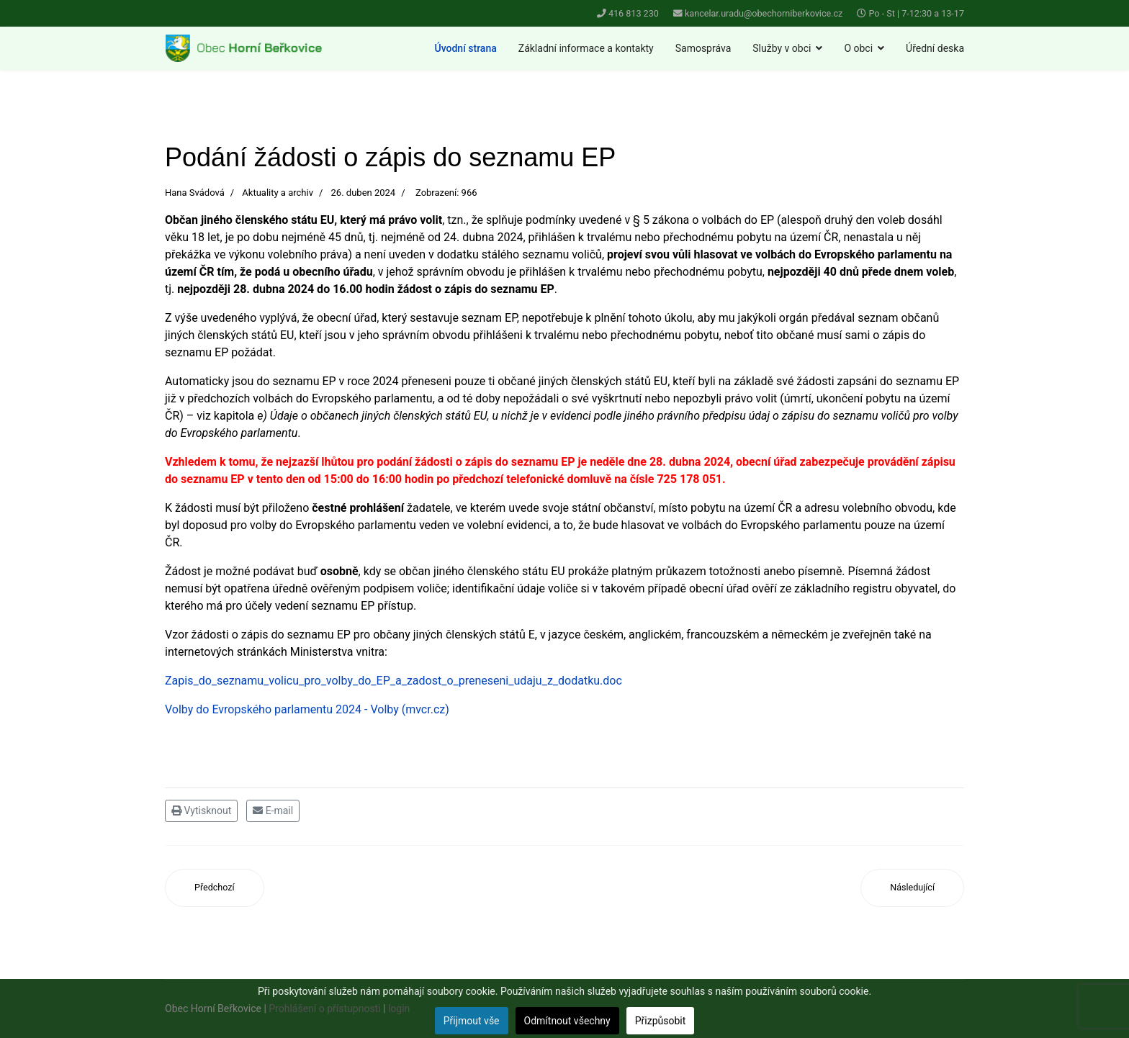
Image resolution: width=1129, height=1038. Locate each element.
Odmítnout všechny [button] (567, 1020)
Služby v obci (781, 48)
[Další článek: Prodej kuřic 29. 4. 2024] (912, 888)
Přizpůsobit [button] (660, 1020)
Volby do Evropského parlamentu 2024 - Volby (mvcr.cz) (307, 709)
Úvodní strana (466, 48)
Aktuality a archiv (277, 192)
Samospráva (703, 48)
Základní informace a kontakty (586, 48)
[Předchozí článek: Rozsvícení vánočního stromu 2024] (214, 888)
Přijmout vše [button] (472, 1020)
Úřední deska (935, 48)
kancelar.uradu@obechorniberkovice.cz (763, 13)
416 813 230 (633, 13)
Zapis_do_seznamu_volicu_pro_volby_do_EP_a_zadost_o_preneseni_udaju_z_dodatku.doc (393, 680)
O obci (858, 48)
